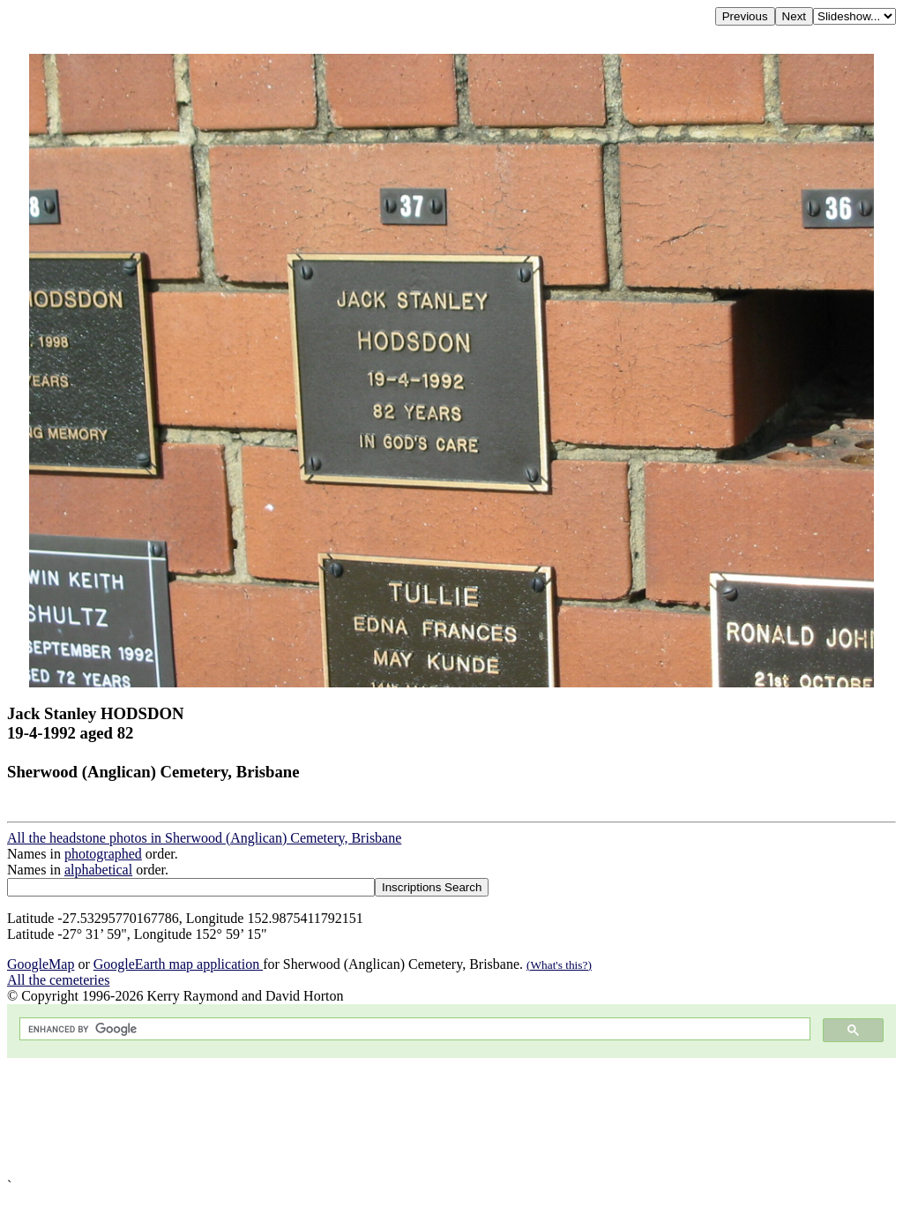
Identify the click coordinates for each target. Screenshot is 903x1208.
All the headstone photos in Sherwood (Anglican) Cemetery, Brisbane (204, 837)
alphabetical (98, 869)
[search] (413, 1029)
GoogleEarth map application (178, 964)
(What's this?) (559, 965)
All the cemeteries (58, 979)
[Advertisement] (451, 1118)
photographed (103, 853)
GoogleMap (40, 964)
